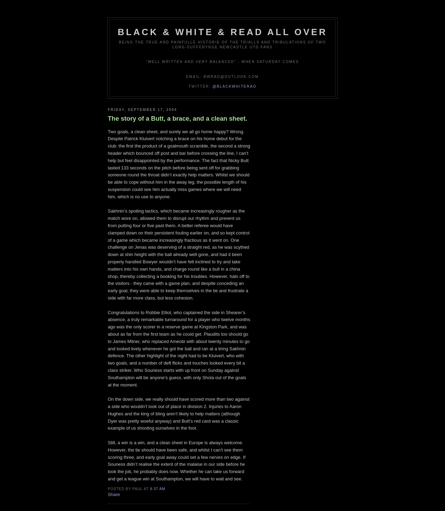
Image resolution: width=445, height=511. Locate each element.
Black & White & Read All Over (222, 32)
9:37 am (157, 489)
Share (114, 494)
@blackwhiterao (234, 86)
